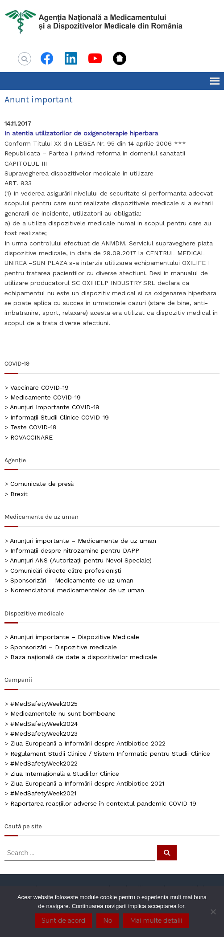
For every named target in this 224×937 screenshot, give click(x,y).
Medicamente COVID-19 (45, 397)
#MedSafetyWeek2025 (44, 703)
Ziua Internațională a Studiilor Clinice (64, 773)
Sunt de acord (63, 921)
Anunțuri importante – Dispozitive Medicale (74, 636)
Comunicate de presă (42, 483)
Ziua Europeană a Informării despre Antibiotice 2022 (88, 743)
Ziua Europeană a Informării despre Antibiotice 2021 (87, 783)
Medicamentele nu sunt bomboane (63, 713)
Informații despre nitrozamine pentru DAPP (74, 550)
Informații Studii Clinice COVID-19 (59, 417)
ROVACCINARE (31, 437)
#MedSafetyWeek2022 (44, 763)
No (107, 921)
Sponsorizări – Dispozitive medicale (63, 647)
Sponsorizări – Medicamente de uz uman (71, 580)
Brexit (19, 493)
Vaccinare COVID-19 (39, 387)
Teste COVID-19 (33, 427)
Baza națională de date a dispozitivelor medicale (83, 656)
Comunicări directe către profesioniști (65, 570)
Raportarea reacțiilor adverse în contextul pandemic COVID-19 (103, 803)
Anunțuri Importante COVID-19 (55, 407)
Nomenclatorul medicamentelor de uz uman (77, 590)
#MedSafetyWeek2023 (44, 733)
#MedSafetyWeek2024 (44, 723)
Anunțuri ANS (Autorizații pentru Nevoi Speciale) (81, 560)
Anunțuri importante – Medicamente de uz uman (83, 540)
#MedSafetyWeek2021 (43, 793)
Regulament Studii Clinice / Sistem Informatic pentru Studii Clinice (110, 753)
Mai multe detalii (156, 921)
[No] (212, 911)
